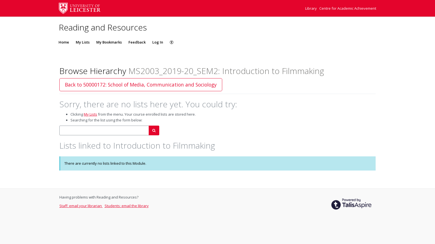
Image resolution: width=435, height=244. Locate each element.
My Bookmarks (109, 42)
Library (311, 8)
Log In (157, 42)
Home (64, 42)
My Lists (83, 42)
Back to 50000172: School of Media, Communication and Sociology (141, 84)
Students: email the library (127, 205)
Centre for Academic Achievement (347, 8)
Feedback (137, 42)
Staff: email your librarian (81, 205)
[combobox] (104, 130)
